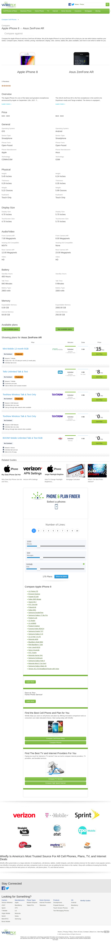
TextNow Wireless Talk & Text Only (19, 394)
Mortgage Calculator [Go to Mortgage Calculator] (73, 479)
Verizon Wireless (7, 902)
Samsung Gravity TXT (35, 631)
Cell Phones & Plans (10, 11)
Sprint (3, 908)
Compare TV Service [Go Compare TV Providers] (55, 779)
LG (15, 910)
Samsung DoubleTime (35, 612)
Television (42, 905)
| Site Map (100, 931)
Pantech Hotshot (34, 626)
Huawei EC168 (33, 596)
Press (82, 4)
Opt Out (106, 931)
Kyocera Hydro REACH (36, 629)
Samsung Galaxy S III (35, 634)
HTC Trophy (32, 653)
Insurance (78, 11)
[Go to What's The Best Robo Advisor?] (97, 470)
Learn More (30, 682)
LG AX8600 (32, 623)
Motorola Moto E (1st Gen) (37, 663)
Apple (16, 902)
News (77, 4)
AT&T (3, 905)
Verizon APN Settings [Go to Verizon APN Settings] (30, 479)
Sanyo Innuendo (33, 650)
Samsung (17, 918)
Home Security (66, 11)
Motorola (17, 913)
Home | (60, 931)
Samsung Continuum (35, 658)
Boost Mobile (6, 921)
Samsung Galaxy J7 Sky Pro (38, 615)
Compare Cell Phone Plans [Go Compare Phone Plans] (55, 738)
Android (71, 902)
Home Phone (39, 11)
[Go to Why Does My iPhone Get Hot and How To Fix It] (11, 470)
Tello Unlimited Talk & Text (15, 372)
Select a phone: (56, 502)
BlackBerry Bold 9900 (35, 642)
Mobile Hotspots (31, 902)
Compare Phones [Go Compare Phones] (55, 742)
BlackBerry (17, 905)
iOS (70, 908)
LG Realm (31, 620)
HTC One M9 (32, 604)
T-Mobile (4, 910)
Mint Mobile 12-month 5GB (16, 349)
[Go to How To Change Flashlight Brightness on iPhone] (54, 470)
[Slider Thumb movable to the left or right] (38, 547)
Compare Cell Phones (9, 19)
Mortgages (88, 11)
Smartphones (56, 902)
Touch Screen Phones (59, 908)
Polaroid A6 (32, 607)
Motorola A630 (33, 639)
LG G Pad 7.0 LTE (34, 637)
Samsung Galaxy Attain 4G (37, 666)
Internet (55, 11)
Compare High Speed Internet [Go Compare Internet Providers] (55, 783)
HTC (15, 908)
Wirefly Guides (83, 900)
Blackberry (72, 905)
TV (48, 11)
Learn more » (6, 104)
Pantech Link (32, 618)
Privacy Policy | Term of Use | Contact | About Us (79, 931)
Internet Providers (44, 902)
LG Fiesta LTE (33, 591)
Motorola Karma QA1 (35, 655)
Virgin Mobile (6, 913)
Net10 (3, 915)
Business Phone (25, 11)
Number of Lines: (55, 524)
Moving (97, 11)
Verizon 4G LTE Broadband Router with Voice (43, 669)
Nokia (16, 915)
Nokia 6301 (32, 610)
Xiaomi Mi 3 (32, 602)
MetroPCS (5, 918)
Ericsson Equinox (34, 594)
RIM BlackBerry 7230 (35, 644)
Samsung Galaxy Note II (36, 661)
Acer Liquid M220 (34, 647)
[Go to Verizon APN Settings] (32, 470)
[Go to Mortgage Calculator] (75, 470)
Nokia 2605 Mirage (34, 599)
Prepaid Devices (57, 905)
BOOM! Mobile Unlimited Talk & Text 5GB (22, 438)
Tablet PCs (29, 905)
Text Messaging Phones (59, 910)
